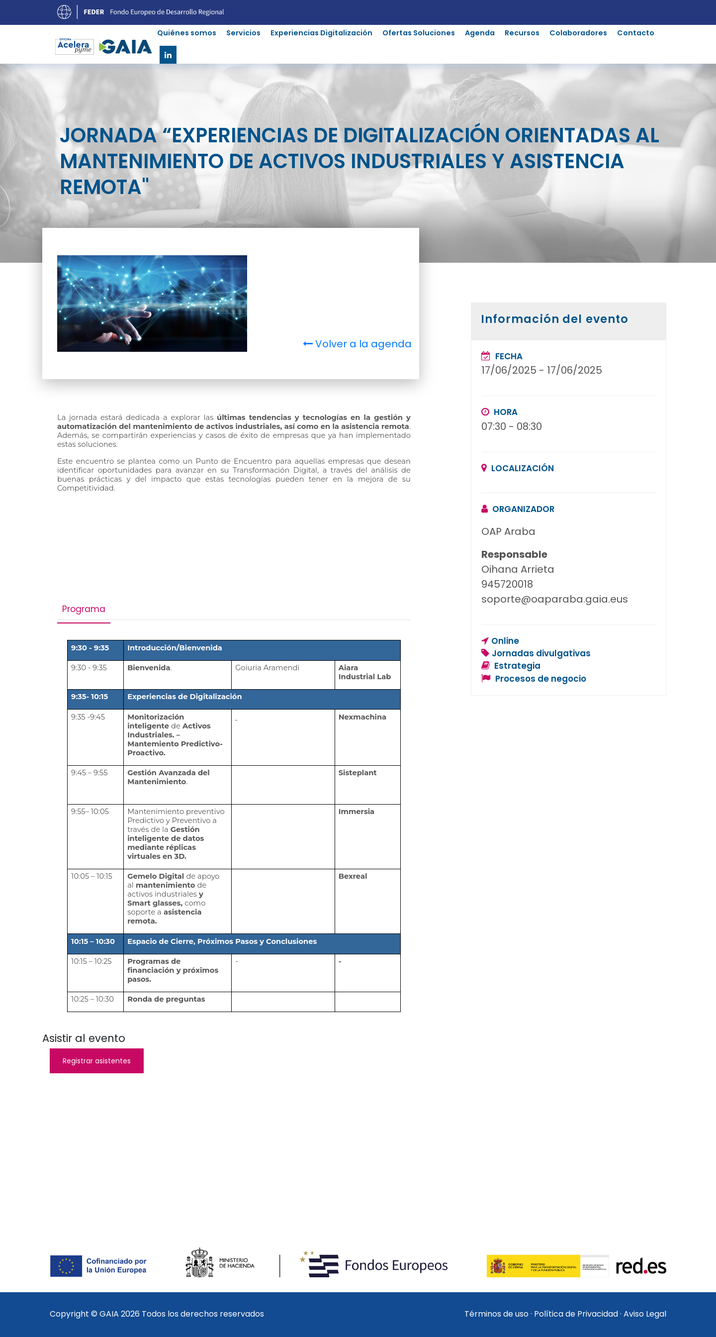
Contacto (635, 33)
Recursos (522, 33)
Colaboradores (578, 33)
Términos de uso (496, 1314)
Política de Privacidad (576, 1314)
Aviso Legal (645, 1314)
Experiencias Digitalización (321, 33)
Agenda (480, 33)
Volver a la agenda (357, 344)
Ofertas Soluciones (418, 33)
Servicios (243, 33)
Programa (83, 609)
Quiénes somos (186, 33)
